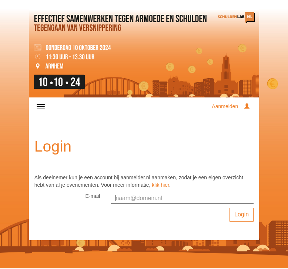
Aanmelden (225, 106)
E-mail (93, 196)
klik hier (160, 185)
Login (241, 214)
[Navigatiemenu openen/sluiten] (41, 106)
